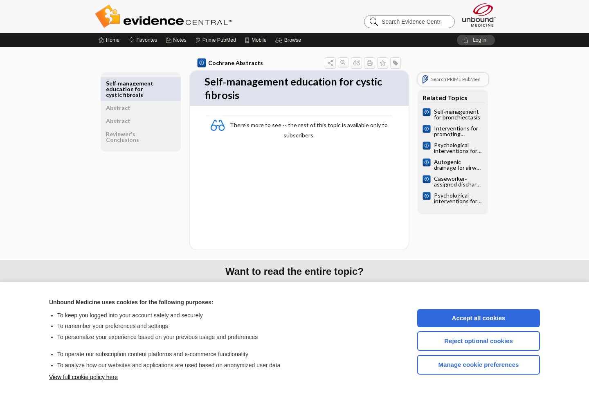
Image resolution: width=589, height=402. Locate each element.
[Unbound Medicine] (479, 15)
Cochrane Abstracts (229, 63)
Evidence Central (196, 16)
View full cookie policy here (83, 377)
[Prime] (215, 40)
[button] (289, 40)
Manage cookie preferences (478, 364)
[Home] (109, 40)
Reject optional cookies (478, 340)
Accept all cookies (479, 317)
